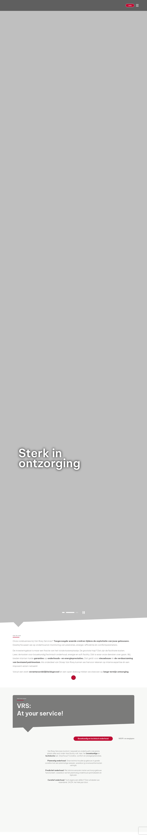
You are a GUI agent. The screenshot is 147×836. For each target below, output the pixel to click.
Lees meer (73, 677)
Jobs (130, 5)
